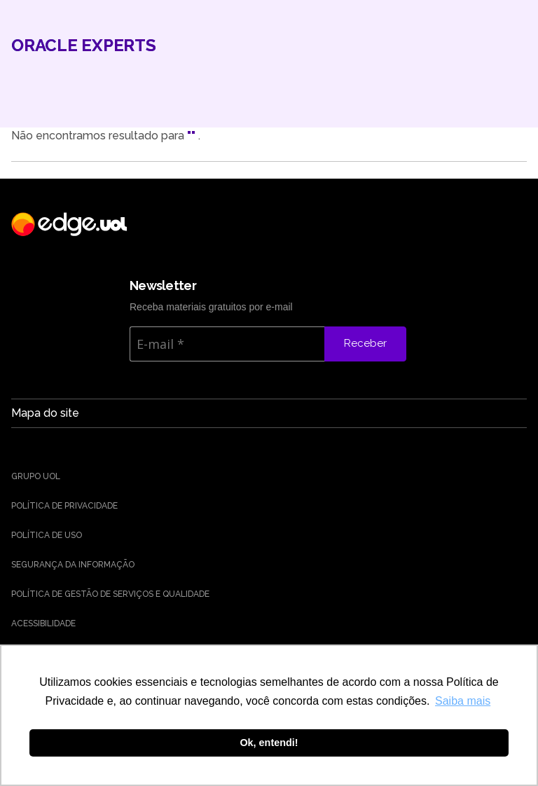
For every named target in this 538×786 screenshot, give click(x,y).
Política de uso (46, 535)
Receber (365, 343)
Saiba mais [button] (462, 701)
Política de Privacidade (64, 506)
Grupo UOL (35, 476)
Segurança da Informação (72, 565)
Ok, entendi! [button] (269, 742)
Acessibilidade (43, 623)
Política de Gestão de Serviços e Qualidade (110, 594)
